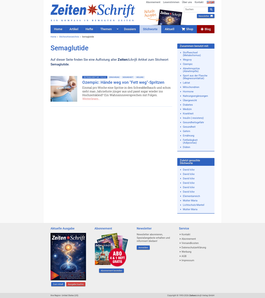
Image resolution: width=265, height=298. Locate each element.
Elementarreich (191, 196)
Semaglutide (88, 36)
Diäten (186, 147)
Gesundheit (128, 77)
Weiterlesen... (91, 99)
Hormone (188, 91)
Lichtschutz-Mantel (193, 204)
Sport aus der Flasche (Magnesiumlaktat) (195, 77)
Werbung (186, 251)
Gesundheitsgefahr (193, 122)
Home (53, 36)
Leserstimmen (171, 2)
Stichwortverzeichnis (69, 36)
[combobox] (196, 9)
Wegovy (187, 59)
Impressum (188, 260)
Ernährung (114, 77)
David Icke (189, 169)
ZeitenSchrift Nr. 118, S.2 (95, 77)
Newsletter (206, 16)
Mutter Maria (190, 200)
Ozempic (188, 64)
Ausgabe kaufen (76, 284)
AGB (184, 256)
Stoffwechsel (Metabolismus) (192, 54)
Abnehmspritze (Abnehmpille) (191, 70)
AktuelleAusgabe (150, 13)
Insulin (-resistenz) (193, 118)
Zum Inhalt (58, 284)
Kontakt (199, 2)
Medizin (187, 109)
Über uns (187, 2)
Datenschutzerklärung (194, 247)
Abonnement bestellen (111, 270)
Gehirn (186, 131)
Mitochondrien (191, 87)
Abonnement (153, 2)
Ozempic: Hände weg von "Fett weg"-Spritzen (123, 82)
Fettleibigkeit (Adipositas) (190, 141)
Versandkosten (190, 243)
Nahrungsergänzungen (195, 95)
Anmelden (143, 247)
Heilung (139, 77)
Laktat (186, 82)
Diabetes (188, 104)
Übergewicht (190, 100)
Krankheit (188, 113)
